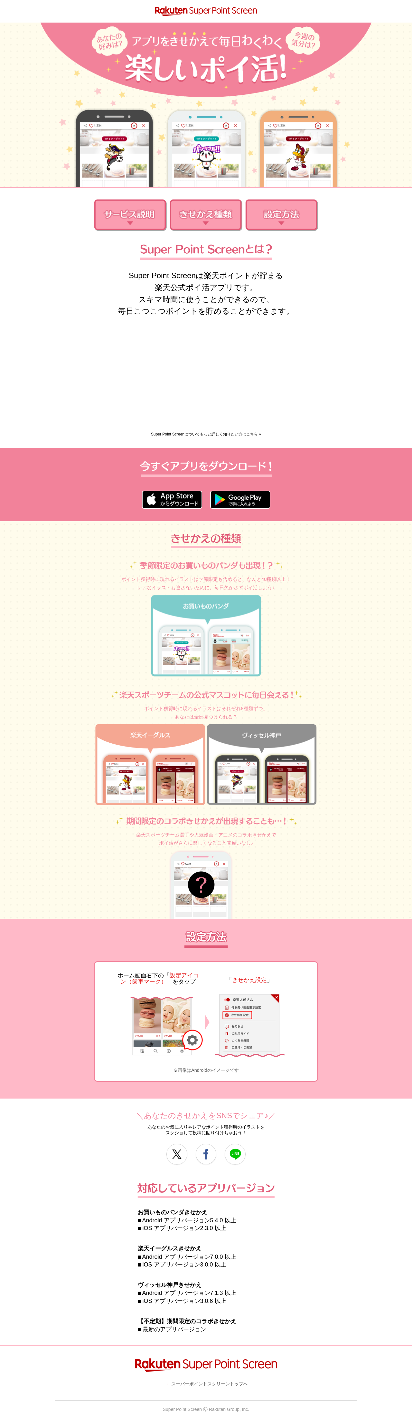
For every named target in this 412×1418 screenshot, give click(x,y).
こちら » (253, 434)
